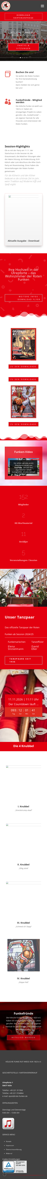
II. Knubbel (23, 864)
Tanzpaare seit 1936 (20, 660)
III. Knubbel (23, 922)
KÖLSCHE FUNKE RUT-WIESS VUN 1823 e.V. (23, 34)
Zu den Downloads (23, 366)
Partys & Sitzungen (23, 47)
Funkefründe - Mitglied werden (29, 101)
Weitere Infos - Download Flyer (29, 298)
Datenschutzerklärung (14, 1149)
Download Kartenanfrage (24, 16)
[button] (4, 1174)
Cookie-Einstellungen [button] (11, 1159)
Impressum (10, 1145)
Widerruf (9, 1153)
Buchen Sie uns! (25, 72)
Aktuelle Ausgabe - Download (23, 240)
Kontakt (8, 1141)
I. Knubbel (23, 806)
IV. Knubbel (23, 978)
